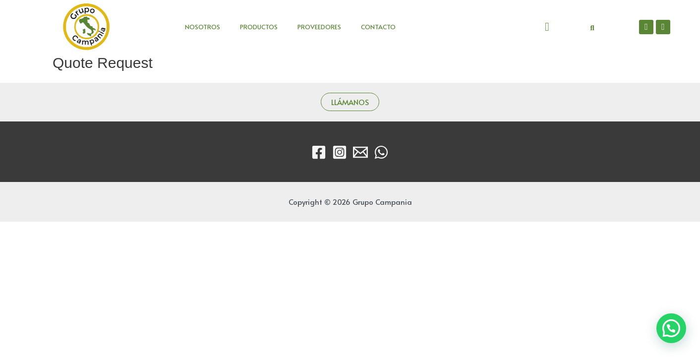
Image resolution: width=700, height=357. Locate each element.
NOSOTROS (202, 26)
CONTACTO (378, 26)
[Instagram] (339, 152)
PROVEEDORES (319, 26)
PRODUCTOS (259, 26)
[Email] (360, 152)
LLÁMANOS (350, 102)
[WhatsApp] (381, 152)
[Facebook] (318, 152)
